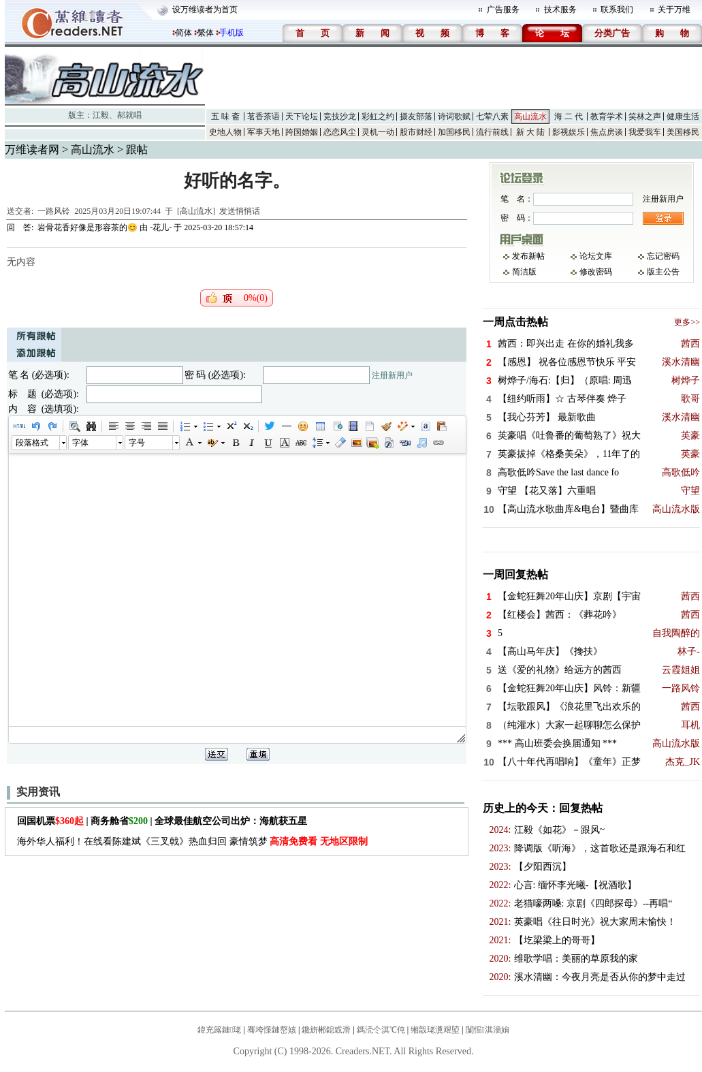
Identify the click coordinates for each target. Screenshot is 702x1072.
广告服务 (503, 9)
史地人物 (225, 132)
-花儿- (161, 227)
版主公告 (663, 272)
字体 (80, 442)
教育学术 (606, 116)
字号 (137, 442)
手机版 (231, 32)
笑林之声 (644, 116)
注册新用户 (392, 375)
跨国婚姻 (301, 132)
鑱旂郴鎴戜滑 (326, 1030)
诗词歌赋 (454, 116)
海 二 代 (568, 116)
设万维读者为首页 (205, 9)
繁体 (205, 32)
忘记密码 (663, 256)
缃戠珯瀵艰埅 (435, 1030)
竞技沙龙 (339, 116)
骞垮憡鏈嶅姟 (271, 1030)
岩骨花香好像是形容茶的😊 (87, 227)
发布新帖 (528, 256)
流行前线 (492, 132)
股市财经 (416, 132)
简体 (184, 32)
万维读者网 (32, 149)
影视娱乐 (568, 132)
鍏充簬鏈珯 (219, 1030)
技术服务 (560, 9)
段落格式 (32, 442)
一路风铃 (53, 211)
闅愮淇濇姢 (487, 1030)
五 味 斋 (225, 116)
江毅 (101, 115)
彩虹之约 (378, 116)
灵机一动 (378, 132)
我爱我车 (644, 132)
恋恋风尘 (339, 132)
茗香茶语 (263, 116)
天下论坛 (301, 116)
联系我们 (617, 9)
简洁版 (524, 272)
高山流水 (530, 116)
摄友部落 (416, 116)
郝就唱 (129, 115)
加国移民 (454, 132)
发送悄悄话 (239, 211)
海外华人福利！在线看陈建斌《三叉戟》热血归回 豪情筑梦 (192, 841)
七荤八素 (492, 116)
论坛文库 (595, 256)
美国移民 (683, 132)
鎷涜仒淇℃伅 (381, 1030)
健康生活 (683, 116)
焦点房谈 (606, 132)
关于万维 (674, 9)
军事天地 (263, 132)
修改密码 (595, 272)
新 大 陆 (530, 132)
